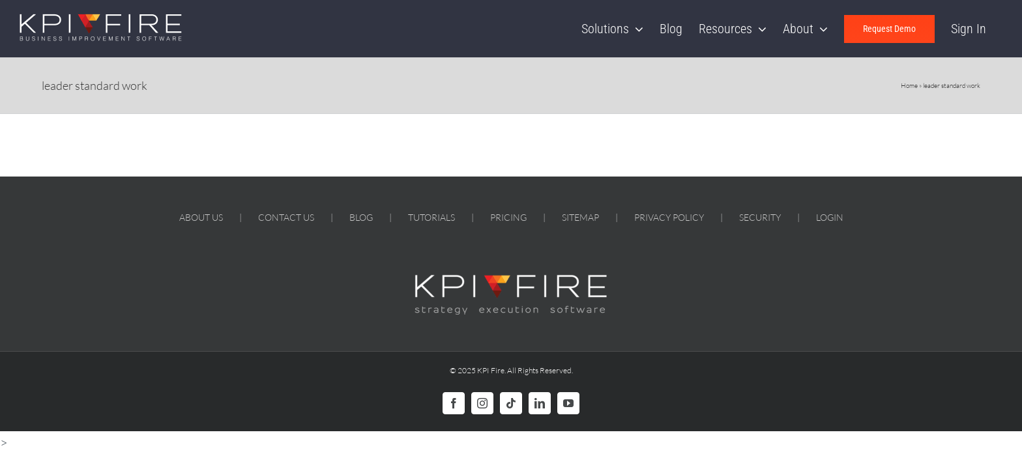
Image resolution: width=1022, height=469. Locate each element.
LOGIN (829, 217)
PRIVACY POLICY (669, 217)
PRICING (508, 217)
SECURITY (760, 217)
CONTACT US (286, 217)
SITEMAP (580, 217)
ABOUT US (201, 217)
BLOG (361, 217)
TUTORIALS (431, 217)
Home (909, 85)
